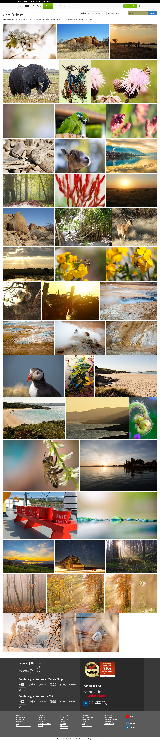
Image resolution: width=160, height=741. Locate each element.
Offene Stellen (108, 718)
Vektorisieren (64, 726)
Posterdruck (41, 720)
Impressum (19, 722)
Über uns (18, 715)
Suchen (152, 13)
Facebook (133, 720)
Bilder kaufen (64, 720)
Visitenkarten (86, 720)
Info (85, 6)
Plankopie (63, 724)
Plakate (62, 718)
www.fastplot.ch (109, 724)
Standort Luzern (21, 718)
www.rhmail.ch (108, 722)
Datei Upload (108, 715)
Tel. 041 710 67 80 (27, 1)
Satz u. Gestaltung (87, 718)
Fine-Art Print (64, 715)
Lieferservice (64, 728)
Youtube (132, 716)
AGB (17, 724)
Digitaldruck (41, 715)
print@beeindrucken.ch (45, 1)
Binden (84, 722)
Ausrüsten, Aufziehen (44, 724)
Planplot (76, 6)
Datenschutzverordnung (23, 726)
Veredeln (40, 726)
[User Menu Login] (140, 6)
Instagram (133, 723)
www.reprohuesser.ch (111, 720)
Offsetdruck (41, 718)
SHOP (48, 6)
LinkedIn (132, 727)
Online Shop (85, 715)
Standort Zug (20, 720)
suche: (83, 13)
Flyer (66, 722)
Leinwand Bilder (87, 726)
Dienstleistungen (61, 6)
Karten (62, 722)
